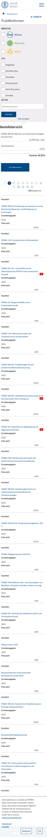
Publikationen (12, 14)
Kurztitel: (5, 199)
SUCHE (4, 100)
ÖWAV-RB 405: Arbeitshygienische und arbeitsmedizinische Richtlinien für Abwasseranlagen (18, 492)
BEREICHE (6, 28)
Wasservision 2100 (9, 644)
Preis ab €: (5, 223)
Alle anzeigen (23, 118)
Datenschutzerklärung (11, 817)
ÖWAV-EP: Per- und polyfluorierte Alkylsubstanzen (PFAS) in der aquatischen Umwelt (19, 271)
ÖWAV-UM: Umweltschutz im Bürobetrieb (19, 240)
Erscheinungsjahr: (8, 215)
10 (18, 187)
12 (27, 187)
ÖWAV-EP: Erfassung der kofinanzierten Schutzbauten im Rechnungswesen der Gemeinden (18, 766)
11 (23, 187)
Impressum (7, 823)
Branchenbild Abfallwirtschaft (14, 735)
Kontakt (5, 826)
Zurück (37, 17)
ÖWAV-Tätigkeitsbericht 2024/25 (15, 554)
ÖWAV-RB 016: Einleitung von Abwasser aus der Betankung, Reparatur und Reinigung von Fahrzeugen (22, 209)
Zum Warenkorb (15, 167)
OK (39, 831)
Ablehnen (26, 831)
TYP (3, 58)
